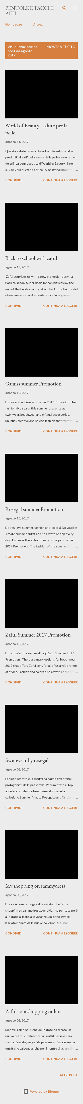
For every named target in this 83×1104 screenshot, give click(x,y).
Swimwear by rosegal (26, 760)
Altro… (38, 24)
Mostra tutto (60, 46)
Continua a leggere (60, 180)
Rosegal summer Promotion (34, 509)
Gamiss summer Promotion (33, 383)
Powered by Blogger (41, 1091)
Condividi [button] (13, 180)
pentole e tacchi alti (29, 10)
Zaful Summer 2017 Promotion (38, 634)
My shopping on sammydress (35, 885)
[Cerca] (64, 8)
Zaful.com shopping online (33, 1011)
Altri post (69, 1075)
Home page (13, 24)
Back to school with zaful (31, 258)
